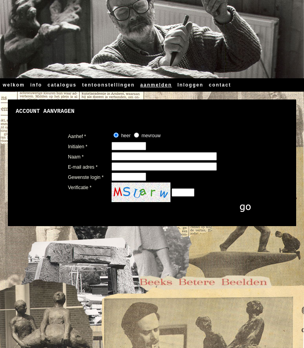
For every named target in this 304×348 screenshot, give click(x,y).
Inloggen (190, 85)
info (36, 85)
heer (125, 135)
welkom (14, 85)
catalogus (62, 85)
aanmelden (156, 85)
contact (220, 85)
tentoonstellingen (108, 85)
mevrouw (151, 135)
